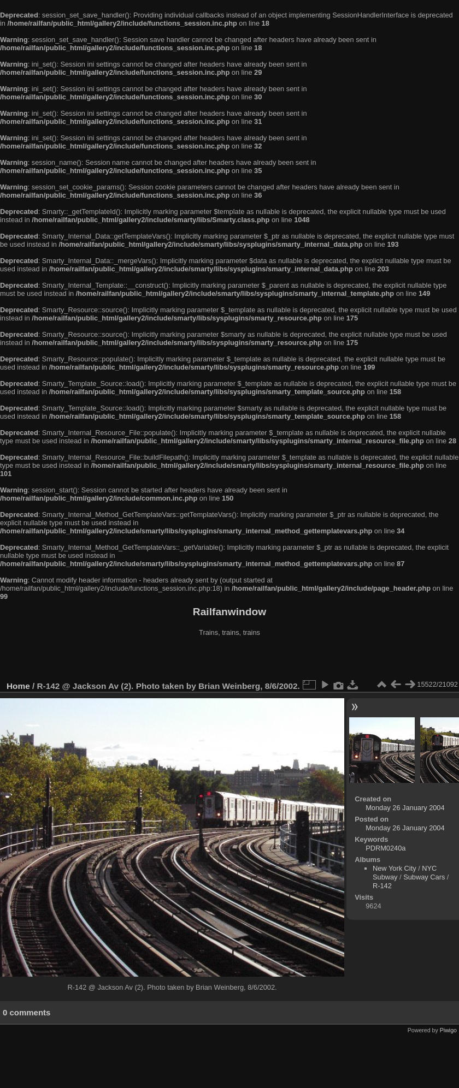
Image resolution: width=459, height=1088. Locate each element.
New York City (394, 868)
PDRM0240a (385, 848)
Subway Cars (424, 877)
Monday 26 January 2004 (405, 808)
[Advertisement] (229, 660)
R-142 (382, 886)
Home (18, 686)
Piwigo (448, 1030)
